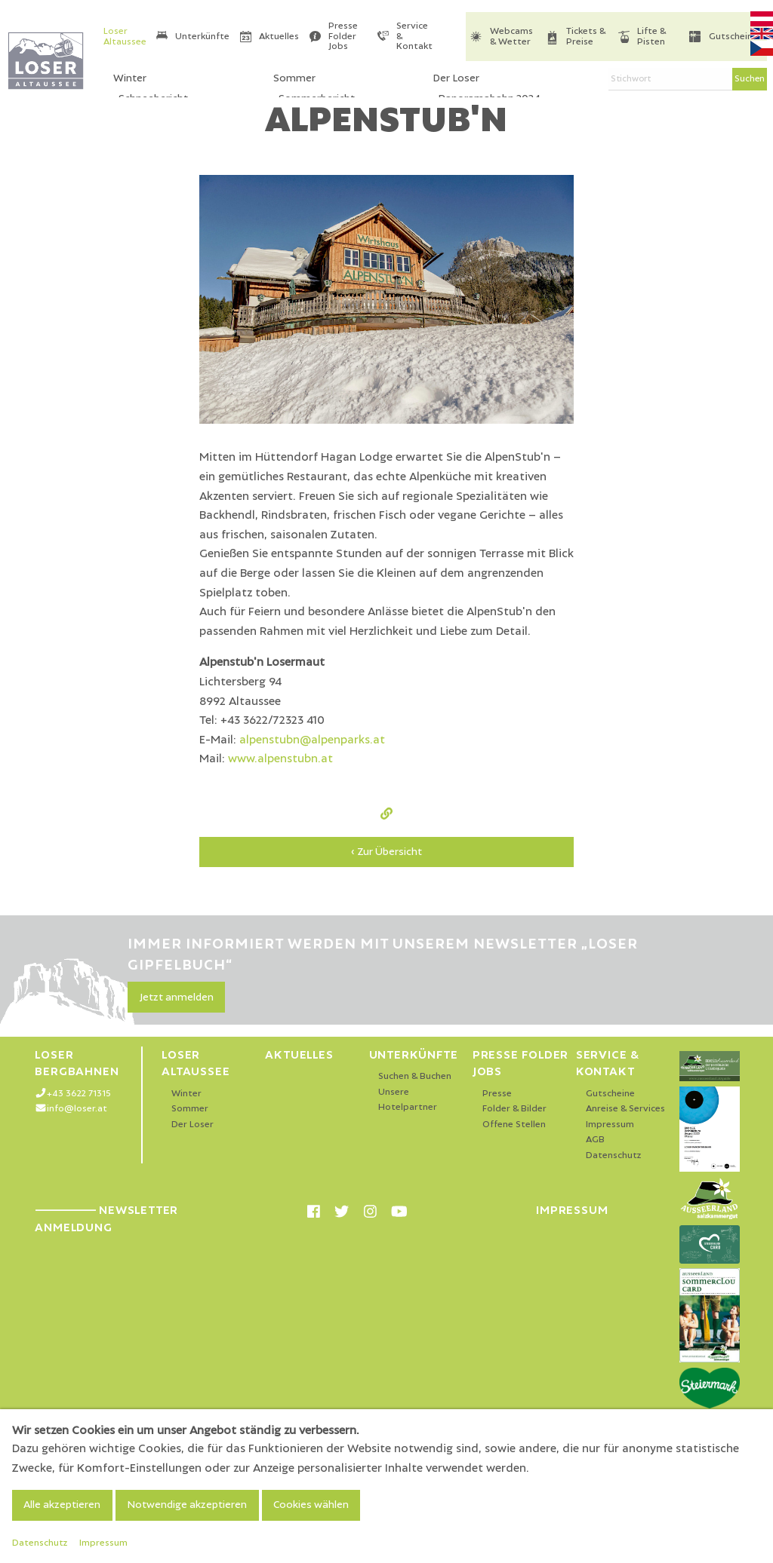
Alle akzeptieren (61, 1505)
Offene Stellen (514, 1124)
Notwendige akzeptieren (187, 1505)
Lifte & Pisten (651, 36)
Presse (497, 1094)
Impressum (610, 1124)
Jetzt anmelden (177, 997)
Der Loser (192, 1124)
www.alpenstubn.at (280, 758)
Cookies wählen (311, 1505)
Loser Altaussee (124, 36)
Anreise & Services (625, 1109)
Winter (186, 1094)
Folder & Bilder (514, 1109)
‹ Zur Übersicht (386, 852)
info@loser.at (77, 1109)
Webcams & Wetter (511, 36)
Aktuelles (279, 36)
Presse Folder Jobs (343, 36)
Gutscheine (733, 36)
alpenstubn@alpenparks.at (312, 740)
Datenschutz (614, 1155)
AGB (595, 1140)
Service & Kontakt (414, 36)
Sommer (189, 1109)
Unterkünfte (202, 36)
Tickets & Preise (585, 36)
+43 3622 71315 (79, 1094)
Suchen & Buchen (414, 1076)
